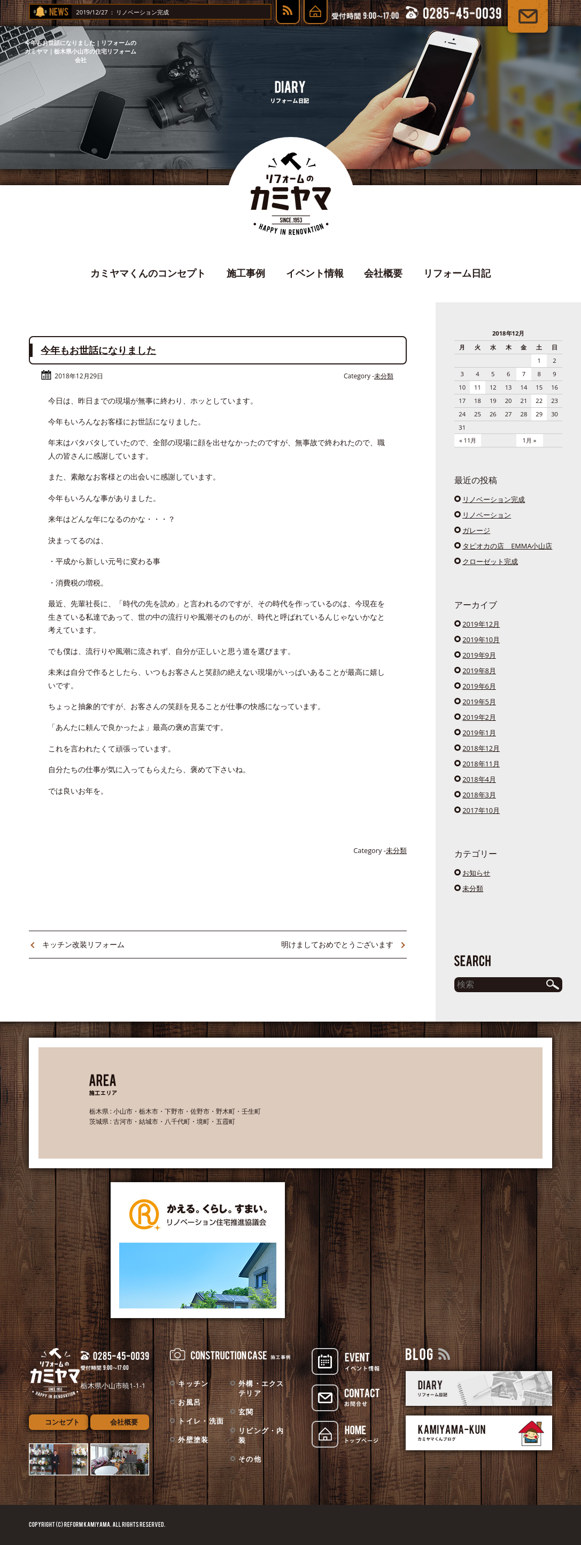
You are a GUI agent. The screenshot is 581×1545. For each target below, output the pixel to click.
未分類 (383, 375)
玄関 (246, 1412)
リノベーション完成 (151, 12)
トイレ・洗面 (201, 1421)
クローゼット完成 (490, 561)
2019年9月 (479, 655)
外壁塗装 (193, 1439)
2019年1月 (479, 732)
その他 (249, 1459)
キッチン (193, 1383)
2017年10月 (481, 810)
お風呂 (189, 1402)
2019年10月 (481, 639)
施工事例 (246, 273)
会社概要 (383, 273)
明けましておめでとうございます (337, 944)
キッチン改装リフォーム (83, 944)
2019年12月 (481, 624)
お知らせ (476, 873)
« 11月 (467, 440)
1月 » (530, 440)
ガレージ (476, 530)
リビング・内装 (261, 1435)
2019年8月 (479, 670)
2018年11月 (481, 763)
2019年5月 (479, 701)
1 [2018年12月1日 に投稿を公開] (539, 360)
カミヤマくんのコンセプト (148, 273)
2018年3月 (479, 795)
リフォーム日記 (457, 273)
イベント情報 (315, 273)
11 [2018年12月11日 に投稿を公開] (477, 387)
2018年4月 (479, 779)
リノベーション (486, 515)
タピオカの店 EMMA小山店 (507, 546)
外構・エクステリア (261, 1388)
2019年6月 (479, 686)
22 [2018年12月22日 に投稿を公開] (539, 401)
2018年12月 (481, 748)
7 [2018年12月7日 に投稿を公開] (523, 374)
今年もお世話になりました (98, 350)
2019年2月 (479, 717)
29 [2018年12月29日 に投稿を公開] (539, 414)
